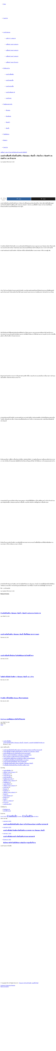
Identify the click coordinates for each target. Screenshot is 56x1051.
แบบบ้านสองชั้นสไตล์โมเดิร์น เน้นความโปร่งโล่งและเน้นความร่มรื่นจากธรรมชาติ (22, 749)
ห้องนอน (8, 110)
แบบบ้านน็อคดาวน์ (10, 92)
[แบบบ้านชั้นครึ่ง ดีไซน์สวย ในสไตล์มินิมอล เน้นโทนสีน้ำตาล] (14, 652)
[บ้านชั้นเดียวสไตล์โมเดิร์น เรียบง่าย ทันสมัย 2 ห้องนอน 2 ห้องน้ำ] (14, 966)
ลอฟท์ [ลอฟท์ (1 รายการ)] (34, 816)
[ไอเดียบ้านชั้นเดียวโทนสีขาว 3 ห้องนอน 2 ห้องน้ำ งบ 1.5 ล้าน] (14, 673)
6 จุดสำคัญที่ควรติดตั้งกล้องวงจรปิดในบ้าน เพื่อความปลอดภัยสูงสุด (19, 758)
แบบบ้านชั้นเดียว (10, 74)
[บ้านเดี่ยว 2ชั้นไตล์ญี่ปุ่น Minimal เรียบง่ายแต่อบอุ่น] (14, 695)
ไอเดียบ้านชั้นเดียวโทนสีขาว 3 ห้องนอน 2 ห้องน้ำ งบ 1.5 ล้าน (17, 676)
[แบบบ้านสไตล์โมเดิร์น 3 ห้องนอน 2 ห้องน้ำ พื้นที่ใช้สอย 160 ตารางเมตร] (14, 631)
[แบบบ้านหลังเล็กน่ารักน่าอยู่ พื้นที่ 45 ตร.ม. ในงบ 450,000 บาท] (14, 951)
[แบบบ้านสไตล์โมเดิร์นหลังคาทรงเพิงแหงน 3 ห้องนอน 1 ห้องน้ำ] (14, 861)
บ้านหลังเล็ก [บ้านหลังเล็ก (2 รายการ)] (12, 816)
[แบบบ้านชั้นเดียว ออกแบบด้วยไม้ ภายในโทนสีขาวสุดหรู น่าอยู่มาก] (14, 891)
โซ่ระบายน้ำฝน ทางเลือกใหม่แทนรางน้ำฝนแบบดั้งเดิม (16, 756)
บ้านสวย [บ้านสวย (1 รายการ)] (2, 816)
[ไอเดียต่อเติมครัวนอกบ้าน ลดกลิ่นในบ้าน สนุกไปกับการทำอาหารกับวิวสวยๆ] (14, 876)
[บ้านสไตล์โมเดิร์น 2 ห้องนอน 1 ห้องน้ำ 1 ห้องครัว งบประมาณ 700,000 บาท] (14, 610)
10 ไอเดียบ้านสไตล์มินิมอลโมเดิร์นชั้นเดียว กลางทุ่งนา (16, 760)
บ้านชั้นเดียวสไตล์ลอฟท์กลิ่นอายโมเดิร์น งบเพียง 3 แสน (16, 765)
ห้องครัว (8, 122)
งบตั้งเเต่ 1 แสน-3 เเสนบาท (12, 44)
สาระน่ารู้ (5, 802)
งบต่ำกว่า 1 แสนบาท (11, 38)
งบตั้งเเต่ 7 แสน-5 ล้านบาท (12, 62)
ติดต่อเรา (5, 140)
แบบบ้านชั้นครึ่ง (23, 152)
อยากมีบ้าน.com (7, 810)
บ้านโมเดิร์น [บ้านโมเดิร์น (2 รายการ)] (27, 816)
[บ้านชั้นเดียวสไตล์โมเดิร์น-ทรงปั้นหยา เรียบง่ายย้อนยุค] (14, 921)
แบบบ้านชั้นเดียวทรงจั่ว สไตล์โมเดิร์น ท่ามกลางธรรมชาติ (16, 753)
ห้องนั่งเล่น (8, 116)
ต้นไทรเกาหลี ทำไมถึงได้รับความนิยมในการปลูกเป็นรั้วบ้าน (17, 754)
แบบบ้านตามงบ (6, 32)
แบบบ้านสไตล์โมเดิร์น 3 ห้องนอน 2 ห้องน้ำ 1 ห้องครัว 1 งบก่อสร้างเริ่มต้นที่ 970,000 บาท (23, 742)
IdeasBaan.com (6, 809)
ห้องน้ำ (7, 128)
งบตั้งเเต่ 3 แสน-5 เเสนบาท (12, 50)
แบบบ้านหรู (8, 98)
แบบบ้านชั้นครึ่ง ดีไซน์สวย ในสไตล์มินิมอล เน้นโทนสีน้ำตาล (17, 655)
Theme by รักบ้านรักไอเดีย (25, 983)
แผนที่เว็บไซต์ (35, 983)
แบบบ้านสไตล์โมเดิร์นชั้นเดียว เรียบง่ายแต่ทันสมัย (15, 761)
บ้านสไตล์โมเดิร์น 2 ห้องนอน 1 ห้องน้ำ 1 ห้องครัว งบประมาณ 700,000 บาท (21, 613)
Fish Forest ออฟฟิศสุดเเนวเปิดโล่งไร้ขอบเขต (13, 719)
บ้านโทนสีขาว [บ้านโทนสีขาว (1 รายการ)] (19, 816)
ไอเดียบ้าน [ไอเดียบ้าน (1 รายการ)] (36, 816)
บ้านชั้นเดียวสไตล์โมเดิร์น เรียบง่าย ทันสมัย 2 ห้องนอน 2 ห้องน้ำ (18, 763)
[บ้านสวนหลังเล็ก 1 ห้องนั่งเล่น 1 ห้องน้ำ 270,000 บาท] (14, 936)
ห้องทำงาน (5, 797)
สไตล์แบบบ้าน (6, 68)
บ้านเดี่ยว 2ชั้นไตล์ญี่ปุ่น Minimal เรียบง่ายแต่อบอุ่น (14, 698)
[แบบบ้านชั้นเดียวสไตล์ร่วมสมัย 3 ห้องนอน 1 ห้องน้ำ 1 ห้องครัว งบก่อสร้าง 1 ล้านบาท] (14, 906)
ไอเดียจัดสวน (6, 134)
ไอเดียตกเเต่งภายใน (7, 104)
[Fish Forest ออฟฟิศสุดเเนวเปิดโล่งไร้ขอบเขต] (14, 716)
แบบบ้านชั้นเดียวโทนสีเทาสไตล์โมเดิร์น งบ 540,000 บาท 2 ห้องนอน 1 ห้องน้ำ (21, 751)
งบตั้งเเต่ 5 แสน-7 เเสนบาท (12, 56)
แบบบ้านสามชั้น (10, 86)
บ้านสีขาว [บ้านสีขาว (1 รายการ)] (5, 816)
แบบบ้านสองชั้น (9, 80)
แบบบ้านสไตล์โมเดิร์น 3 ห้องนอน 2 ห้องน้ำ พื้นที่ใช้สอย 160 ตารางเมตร (20, 634)
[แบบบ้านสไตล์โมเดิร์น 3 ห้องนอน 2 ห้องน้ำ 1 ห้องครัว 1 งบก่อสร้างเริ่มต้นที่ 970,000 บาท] (20, 741)
